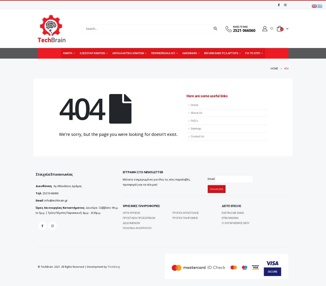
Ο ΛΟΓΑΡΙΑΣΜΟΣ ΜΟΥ (235, 223)
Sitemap (196, 128)
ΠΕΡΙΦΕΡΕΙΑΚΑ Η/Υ (163, 53)
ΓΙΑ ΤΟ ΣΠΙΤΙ (252, 53)
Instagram (52, 226)
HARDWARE (189, 53)
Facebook (42, 226)
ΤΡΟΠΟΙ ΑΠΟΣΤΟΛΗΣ (185, 213)
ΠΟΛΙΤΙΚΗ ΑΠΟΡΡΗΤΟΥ (137, 228)
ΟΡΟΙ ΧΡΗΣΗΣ (131, 213)
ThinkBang (113, 266)
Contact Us (197, 136)
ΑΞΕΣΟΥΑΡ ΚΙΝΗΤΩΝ (92, 53)
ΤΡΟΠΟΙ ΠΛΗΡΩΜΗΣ (185, 218)
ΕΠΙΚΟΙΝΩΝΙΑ (230, 218)
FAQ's (194, 121)
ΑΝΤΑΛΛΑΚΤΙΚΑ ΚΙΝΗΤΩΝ (128, 53)
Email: (211, 179)
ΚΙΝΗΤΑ (67, 53)
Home (194, 105)
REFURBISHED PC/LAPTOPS (221, 53)
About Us (196, 113)
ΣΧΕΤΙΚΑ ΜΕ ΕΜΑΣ (233, 213)
